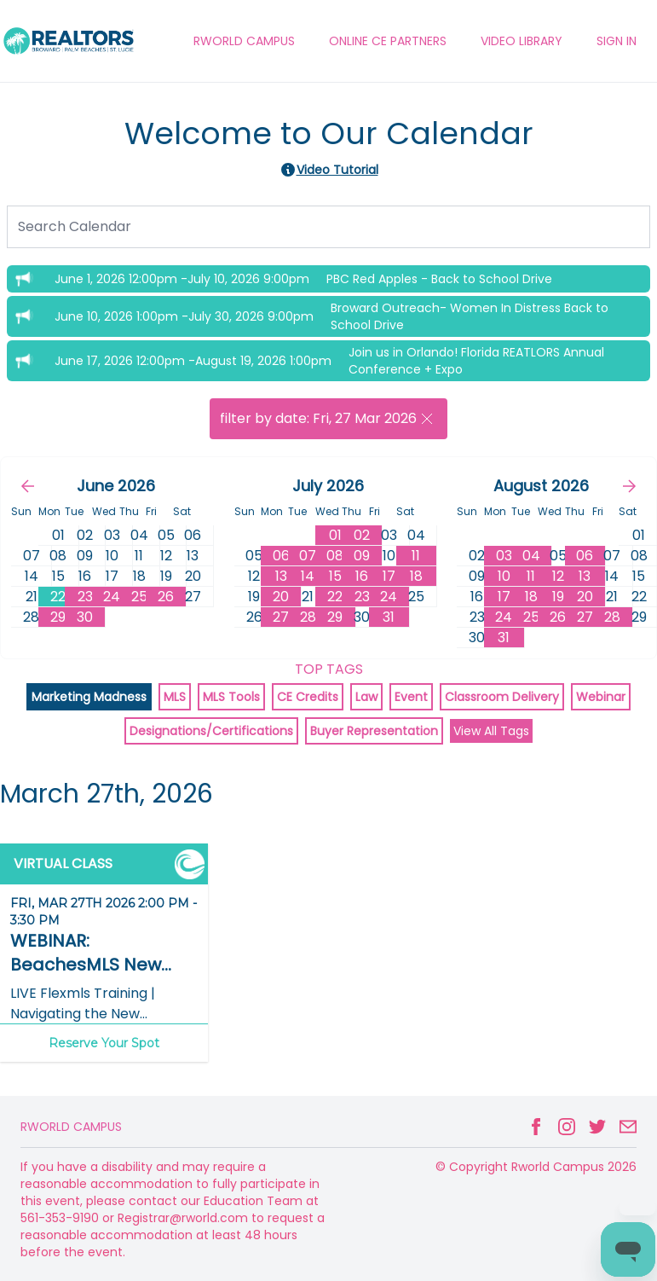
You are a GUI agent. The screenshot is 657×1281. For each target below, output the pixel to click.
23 (85, 596)
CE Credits (307, 696)
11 (416, 555)
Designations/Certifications (211, 730)
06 (281, 555)
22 (58, 596)
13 (281, 576)
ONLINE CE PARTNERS (388, 40)
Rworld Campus (71, 1126)
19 (558, 596)
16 (361, 576)
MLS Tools (231, 696)
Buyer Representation (374, 730)
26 (166, 596)
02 (362, 535)
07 (307, 555)
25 (139, 596)
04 (531, 555)
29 (58, 617)
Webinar (600, 696)
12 (558, 576)
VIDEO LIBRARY (521, 40)
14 (307, 576)
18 (416, 576)
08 (334, 555)
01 (335, 535)
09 (362, 555)
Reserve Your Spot (104, 1043)
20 (281, 596)
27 (281, 617)
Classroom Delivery (502, 696)
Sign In (616, 40)
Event (411, 696)
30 (85, 617)
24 (111, 596)
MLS (175, 696)
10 (504, 576)
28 (308, 617)
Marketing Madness (89, 696)
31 (389, 617)
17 (389, 576)
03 (504, 555)
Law (366, 696)
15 (335, 576)
